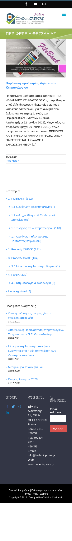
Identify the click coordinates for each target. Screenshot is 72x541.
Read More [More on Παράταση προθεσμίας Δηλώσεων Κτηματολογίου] (11, 161)
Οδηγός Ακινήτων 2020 (23, 379)
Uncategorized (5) (19, 291)
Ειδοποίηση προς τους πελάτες (47, 490)
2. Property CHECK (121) (24, 249)
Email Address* (56, 410)
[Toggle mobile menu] (64, 14)
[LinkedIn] (7, 412)
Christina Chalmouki (52, 497)
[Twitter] (13, 406)
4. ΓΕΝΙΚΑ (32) (17, 274)
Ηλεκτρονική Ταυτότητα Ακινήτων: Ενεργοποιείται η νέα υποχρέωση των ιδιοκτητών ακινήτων (32, 350)
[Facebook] (7, 406)
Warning (44, 493)
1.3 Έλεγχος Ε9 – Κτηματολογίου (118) (36, 228)
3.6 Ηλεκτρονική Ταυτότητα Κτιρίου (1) (35, 266)
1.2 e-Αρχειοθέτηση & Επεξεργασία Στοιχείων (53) (33, 217)
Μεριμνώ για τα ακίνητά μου (25, 367)
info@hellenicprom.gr (41, 455)
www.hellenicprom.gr (41, 464)
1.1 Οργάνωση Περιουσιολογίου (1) (33, 206)
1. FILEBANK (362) (20, 198)
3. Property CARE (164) (23, 258)
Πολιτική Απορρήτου (19, 490)
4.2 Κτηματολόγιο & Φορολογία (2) (33, 282)
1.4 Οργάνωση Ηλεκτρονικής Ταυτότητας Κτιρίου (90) (29, 239)
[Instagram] (19, 406)
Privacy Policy (31, 493)
